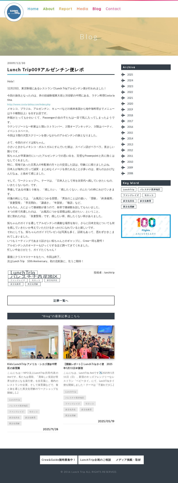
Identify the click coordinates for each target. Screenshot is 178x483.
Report (65, 8)
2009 (131, 177)
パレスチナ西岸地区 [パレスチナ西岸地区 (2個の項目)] (34, 276)
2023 (131, 87)
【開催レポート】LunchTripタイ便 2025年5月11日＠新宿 (87, 367)
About (49, 8)
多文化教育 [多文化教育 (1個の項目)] (15, 284)
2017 (131, 126)
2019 (131, 113)
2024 (131, 81)
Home (33, 8)
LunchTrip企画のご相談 (89, 462)
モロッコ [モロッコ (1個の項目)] (36, 280)
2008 (131, 183)
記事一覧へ (61, 300)
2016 (131, 132)
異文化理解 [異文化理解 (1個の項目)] (33, 284)
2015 (131, 138)
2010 (131, 170)
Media (82, 8)
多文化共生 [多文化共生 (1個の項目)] (52, 280)
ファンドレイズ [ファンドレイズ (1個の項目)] (17, 280)
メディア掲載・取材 (139, 462)
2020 (131, 106)
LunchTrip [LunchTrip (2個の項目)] (22, 272)
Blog (96, 8)
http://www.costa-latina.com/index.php (29, 104)
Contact (113, 8)
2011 (131, 164)
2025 (131, 74)
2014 (131, 145)
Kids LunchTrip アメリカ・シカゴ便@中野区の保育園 (32, 367)
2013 (131, 151)
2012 (131, 158)
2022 (131, 94)
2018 (131, 119)
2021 (131, 100)
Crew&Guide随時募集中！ (38, 462)
